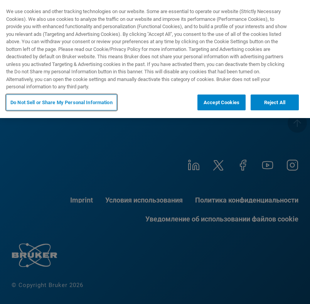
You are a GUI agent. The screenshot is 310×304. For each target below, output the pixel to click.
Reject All (274, 102)
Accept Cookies (221, 102)
